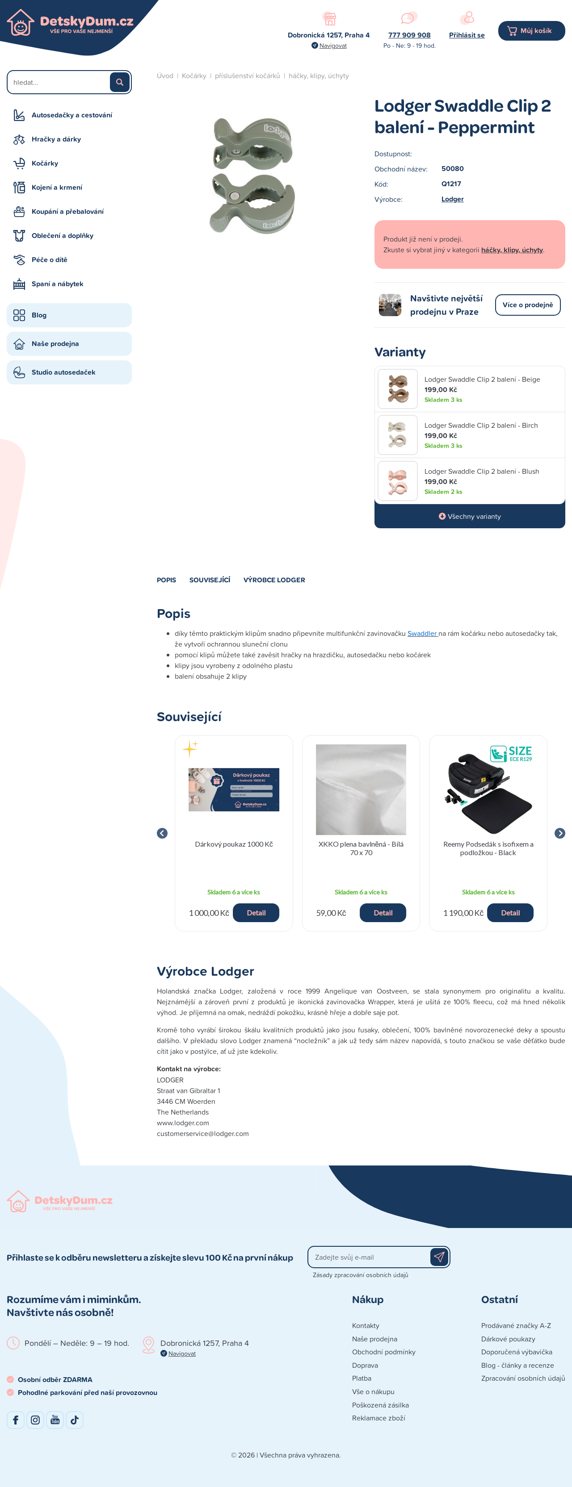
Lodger (453, 199)
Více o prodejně (528, 305)
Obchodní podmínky (384, 1352)
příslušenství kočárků (247, 75)
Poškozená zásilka (380, 1405)
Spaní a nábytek (58, 284)
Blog (39, 315)
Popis (166, 579)
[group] (234, 833)
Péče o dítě (49, 260)
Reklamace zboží (378, 1418)
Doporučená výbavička (516, 1352)
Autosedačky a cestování (72, 115)
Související (209, 579)
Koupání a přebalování (68, 211)
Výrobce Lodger (274, 579)
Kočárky (45, 163)
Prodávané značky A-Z (516, 1325)
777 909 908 (409, 35)
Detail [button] (256, 912)
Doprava (365, 1365)
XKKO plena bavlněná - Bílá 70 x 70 (361, 848)
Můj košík (536, 30)
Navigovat (333, 45)
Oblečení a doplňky (62, 235)
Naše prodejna (55, 343)
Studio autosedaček (64, 372)
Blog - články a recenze (517, 1365)
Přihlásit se (467, 35)
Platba (361, 1378)
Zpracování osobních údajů (523, 1378)
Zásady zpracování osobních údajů (360, 1274)
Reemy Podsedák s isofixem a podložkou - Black (488, 848)
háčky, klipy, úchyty (319, 75)
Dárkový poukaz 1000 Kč (234, 844)
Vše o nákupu (373, 1391)
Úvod (165, 75)
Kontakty (365, 1325)
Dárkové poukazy (508, 1339)
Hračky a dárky (56, 139)
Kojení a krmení (57, 187)
